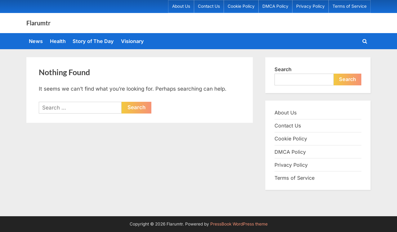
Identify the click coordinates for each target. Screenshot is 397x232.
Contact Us (209, 6)
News (36, 41)
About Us (181, 6)
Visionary (132, 41)
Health (58, 41)
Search (283, 69)
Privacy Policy (310, 6)
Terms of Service (349, 6)
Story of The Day (93, 41)
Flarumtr (38, 23)
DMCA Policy (275, 6)
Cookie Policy (241, 6)
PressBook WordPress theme (239, 223)
